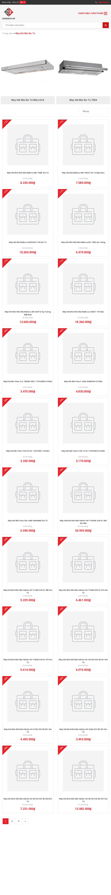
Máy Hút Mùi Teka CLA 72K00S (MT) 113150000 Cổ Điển (27, 385)
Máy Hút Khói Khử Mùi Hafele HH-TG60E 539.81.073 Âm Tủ (27, 668)
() (24, 2)
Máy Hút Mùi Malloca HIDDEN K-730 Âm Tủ (27, 244)
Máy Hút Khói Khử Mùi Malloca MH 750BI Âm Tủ (28, 174)
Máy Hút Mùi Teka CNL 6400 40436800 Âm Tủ (27, 526)
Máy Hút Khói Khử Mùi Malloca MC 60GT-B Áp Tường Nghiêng (28, 315)
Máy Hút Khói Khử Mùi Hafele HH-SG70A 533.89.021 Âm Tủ (83, 668)
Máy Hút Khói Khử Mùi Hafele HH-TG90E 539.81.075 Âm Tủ (83, 597)
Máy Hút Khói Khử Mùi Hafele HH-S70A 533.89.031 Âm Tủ (28, 738)
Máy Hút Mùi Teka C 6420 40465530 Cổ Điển (83, 385)
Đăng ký (15, 2)
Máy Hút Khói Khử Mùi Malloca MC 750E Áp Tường (83, 244)
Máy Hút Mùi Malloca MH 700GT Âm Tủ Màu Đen (83, 174)
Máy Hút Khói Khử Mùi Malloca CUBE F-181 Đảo (83, 314)
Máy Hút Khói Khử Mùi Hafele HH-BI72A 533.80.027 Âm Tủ (83, 809)
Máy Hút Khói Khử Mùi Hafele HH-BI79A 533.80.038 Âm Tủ (28, 809)
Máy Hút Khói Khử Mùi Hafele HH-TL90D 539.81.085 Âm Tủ (27, 597)
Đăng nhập (6, 2)
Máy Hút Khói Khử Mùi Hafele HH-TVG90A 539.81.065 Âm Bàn (83, 527)
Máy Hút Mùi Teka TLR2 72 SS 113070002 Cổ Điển (83, 455)
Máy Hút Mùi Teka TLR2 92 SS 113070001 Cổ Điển (27, 455)
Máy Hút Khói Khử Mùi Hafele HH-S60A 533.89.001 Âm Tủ (83, 738)
